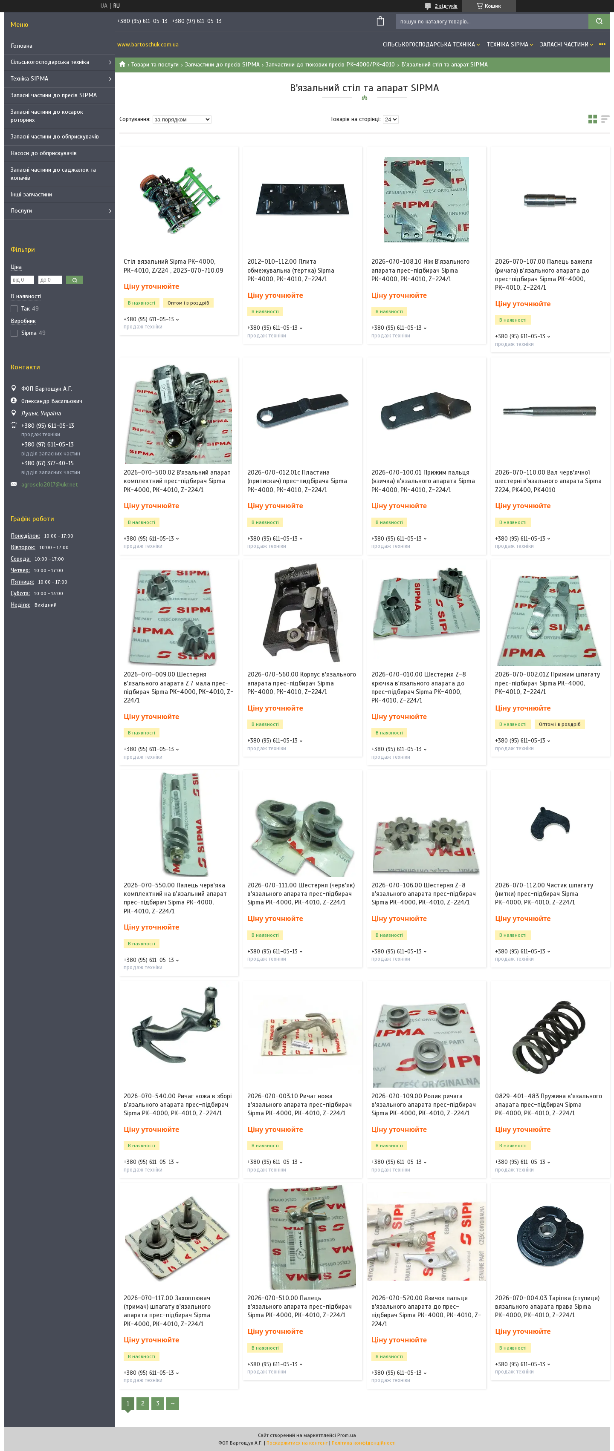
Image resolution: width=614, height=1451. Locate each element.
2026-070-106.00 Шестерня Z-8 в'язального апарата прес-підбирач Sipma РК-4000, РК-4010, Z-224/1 (423, 894)
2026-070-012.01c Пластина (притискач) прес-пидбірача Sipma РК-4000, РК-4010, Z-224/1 (297, 481)
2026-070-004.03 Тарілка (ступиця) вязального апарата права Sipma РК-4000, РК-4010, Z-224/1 (547, 1306)
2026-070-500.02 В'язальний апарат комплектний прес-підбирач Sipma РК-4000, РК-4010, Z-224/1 (177, 481)
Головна (21, 45)
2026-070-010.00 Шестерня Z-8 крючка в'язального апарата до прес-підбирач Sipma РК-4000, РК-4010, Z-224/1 (418, 687)
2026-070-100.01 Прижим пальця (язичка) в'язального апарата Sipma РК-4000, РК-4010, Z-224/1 (423, 481)
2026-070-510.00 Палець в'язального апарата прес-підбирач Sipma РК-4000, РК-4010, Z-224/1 (299, 1306)
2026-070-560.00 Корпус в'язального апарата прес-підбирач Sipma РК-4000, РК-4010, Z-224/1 (301, 683)
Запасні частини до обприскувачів (55, 136)
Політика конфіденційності (364, 1443)
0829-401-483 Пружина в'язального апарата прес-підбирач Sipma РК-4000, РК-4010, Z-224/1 (548, 1104)
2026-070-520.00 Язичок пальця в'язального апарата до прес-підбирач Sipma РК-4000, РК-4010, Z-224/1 (426, 1311)
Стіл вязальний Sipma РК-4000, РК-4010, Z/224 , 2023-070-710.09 (173, 266)
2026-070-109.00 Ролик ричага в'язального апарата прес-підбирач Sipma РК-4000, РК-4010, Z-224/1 (423, 1104)
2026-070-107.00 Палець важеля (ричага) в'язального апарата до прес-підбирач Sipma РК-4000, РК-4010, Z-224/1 (544, 274)
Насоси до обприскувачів (44, 153)
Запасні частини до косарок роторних (47, 116)
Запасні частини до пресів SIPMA (54, 95)
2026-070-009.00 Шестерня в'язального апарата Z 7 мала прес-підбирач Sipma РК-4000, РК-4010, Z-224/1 (179, 687)
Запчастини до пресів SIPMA (222, 64)
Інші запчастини (31, 194)
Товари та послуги (155, 64)
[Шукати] (599, 21)
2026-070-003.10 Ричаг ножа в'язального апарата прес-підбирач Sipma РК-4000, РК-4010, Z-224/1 (299, 1104)
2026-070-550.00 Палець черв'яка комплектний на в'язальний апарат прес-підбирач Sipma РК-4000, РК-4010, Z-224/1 (175, 898)
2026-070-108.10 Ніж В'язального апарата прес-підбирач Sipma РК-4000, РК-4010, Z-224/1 (420, 270)
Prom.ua (346, 1435)
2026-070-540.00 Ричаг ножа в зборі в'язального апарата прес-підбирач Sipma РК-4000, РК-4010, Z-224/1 (178, 1104)
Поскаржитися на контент (297, 1443)
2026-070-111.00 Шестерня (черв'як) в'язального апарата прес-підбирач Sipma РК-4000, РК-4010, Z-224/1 (301, 894)
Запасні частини (564, 44)
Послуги (21, 210)
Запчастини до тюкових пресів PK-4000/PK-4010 (330, 64)
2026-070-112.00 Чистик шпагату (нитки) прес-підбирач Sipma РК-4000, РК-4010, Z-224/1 (544, 894)
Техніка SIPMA (29, 78)
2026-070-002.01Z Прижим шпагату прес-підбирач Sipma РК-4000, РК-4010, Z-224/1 (547, 683)
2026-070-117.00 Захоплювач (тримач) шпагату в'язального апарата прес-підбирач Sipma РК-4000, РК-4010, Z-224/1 (167, 1311)
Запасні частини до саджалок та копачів (53, 173)
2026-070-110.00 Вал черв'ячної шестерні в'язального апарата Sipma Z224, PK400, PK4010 (548, 481)
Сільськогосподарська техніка (50, 62)
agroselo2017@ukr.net (49, 484)
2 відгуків (446, 6)
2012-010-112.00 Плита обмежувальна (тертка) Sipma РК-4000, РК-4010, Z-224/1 (290, 270)
